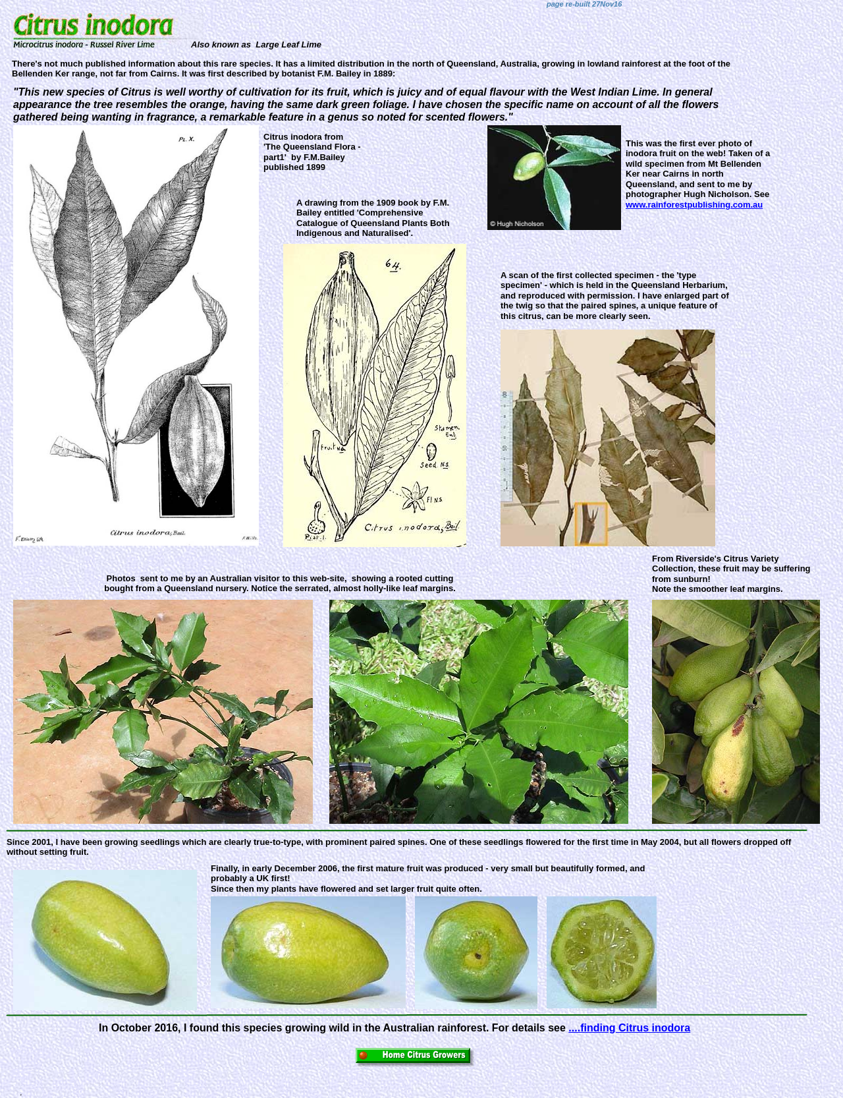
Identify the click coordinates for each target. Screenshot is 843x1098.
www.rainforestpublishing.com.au (694, 205)
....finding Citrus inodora (629, 1027)
